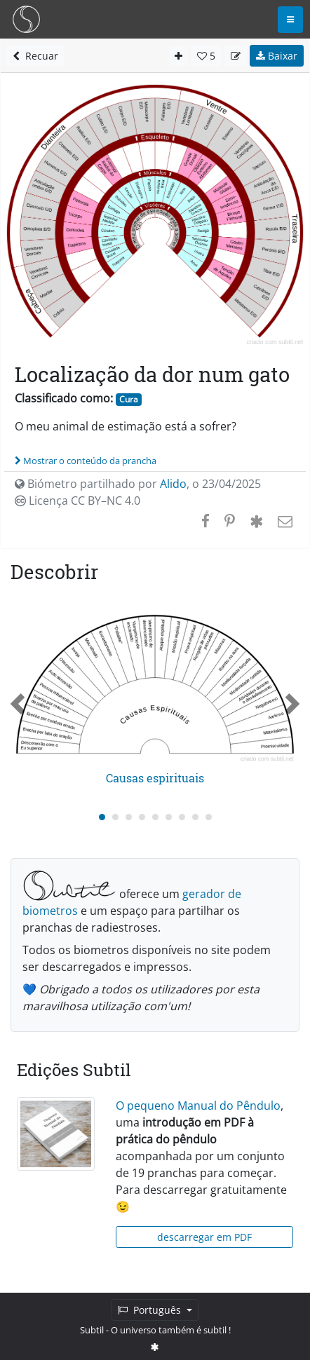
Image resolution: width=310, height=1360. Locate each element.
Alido (173, 483)
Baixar (276, 55)
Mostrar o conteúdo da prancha (85, 460)
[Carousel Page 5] (155, 817)
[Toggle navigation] (290, 19)
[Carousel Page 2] (115, 817)
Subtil (92, 1330)
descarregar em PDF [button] (204, 1237)
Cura (128, 399)
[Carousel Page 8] (195, 817)
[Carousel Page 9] (208, 817)
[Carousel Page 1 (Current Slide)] (102, 817)
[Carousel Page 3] (129, 817)
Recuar (35, 55)
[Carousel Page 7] (182, 817)
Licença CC (77, 500)
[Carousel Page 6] (169, 817)
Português (151, 1310)
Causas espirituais (155, 777)
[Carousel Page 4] (142, 817)
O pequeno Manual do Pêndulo (198, 1105)
